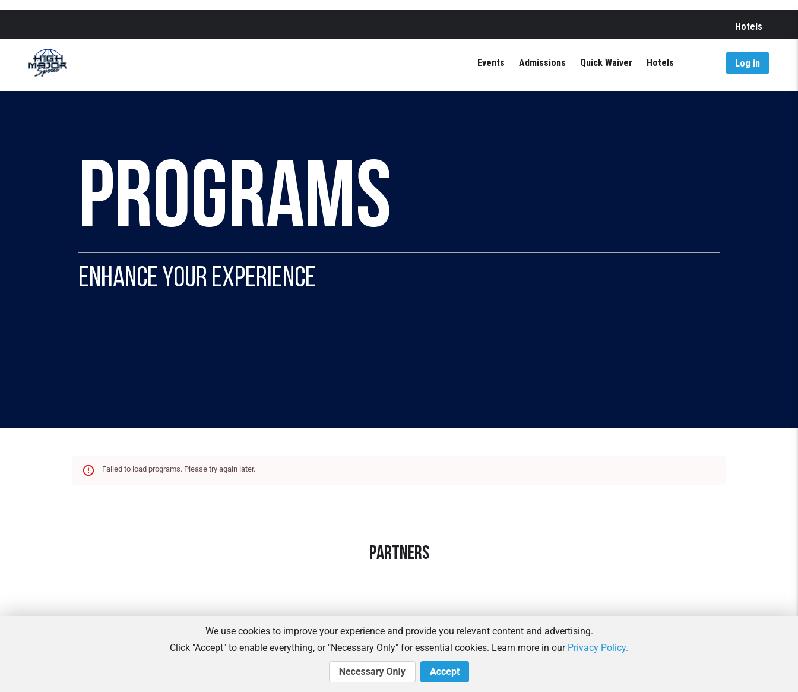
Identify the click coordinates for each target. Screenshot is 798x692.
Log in (747, 63)
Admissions (542, 62)
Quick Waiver (606, 62)
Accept (444, 671)
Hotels (748, 26)
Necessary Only (372, 672)
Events (491, 62)
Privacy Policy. (598, 647)
